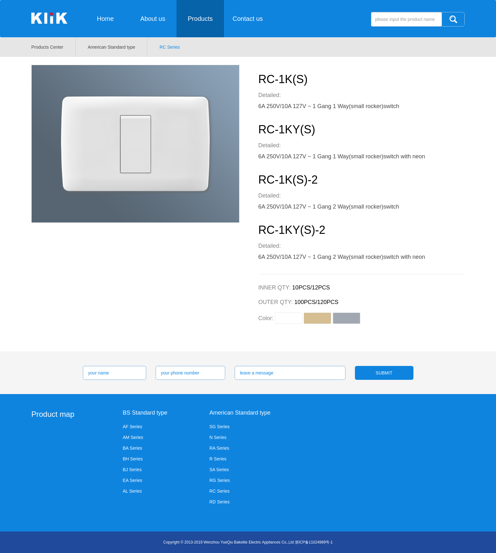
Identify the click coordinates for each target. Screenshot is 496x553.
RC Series (169, 47)
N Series (217, 437)
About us (152, 18)
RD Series (219, 501)
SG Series (219, 426)
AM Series (133, 437)
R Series (217, 458)
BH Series (133, 458)
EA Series (132, 480)
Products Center (47, 47)
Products (200, 18)
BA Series (132, 448)
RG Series (219, 480)
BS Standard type (145, 413)
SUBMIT (384, 372)
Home (105, 18)
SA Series (219, 469)
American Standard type (111, 47)
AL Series (132, 491)
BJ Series (132, 469)
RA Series (219, 448)
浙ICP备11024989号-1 (314, 542)
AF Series (132, 426)
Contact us (247, 18)
